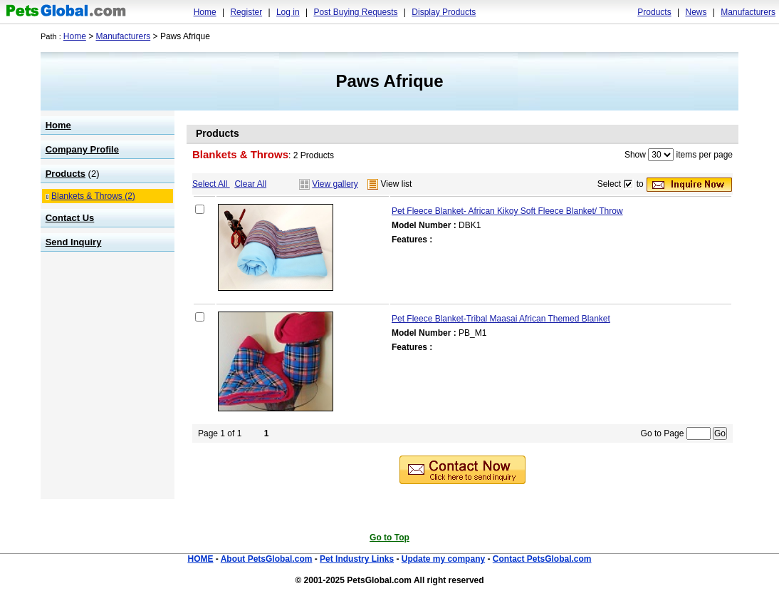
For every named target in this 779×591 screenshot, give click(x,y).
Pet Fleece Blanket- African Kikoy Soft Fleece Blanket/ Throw (507, 211)
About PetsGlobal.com (267, 559)
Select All (211, 184)
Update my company (443, 559)
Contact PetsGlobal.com (542, 559)
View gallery (334, 184)
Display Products (444, 12)
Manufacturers (748, 12)
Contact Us (70, 217)
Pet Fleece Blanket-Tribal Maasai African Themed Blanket (501, 319)
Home (205, 12)
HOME (200, 559)
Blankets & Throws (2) (93, 196)
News (695, 12)
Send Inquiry (74, 242)
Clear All (250, 184)
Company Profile (82, 149)
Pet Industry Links (357, 559)
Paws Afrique (389, 81)
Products (654, 12)
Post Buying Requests (355, 12)
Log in (288, 12)
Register (246, 12)
